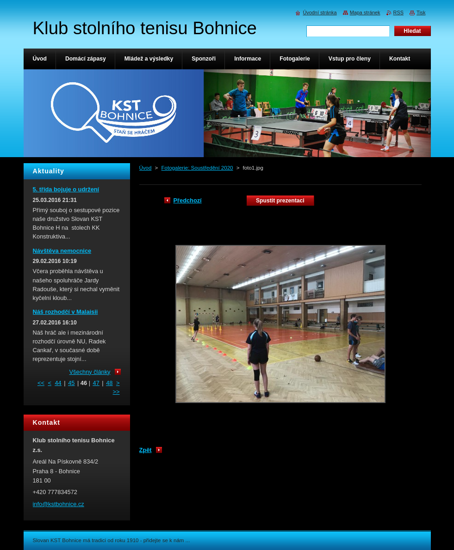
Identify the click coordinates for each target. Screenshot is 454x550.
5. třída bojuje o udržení (66, 189)
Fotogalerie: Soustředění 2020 (197, 168)
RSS (398, 12)
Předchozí (188, 200)
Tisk (421, 12)
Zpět (145, 449)
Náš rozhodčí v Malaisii (65, 311)
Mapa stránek (365, 12)
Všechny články (90, 371)
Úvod (145, 168)
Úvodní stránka (319, 12)
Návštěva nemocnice (62, 250)
